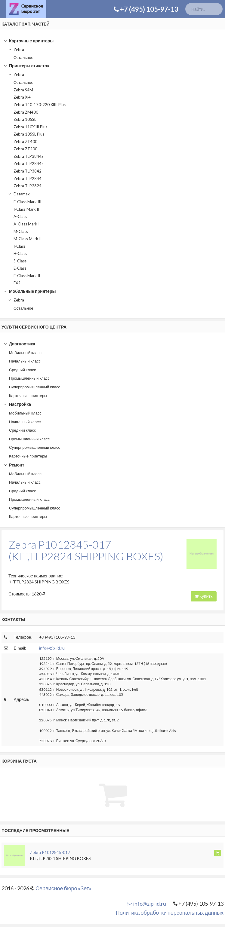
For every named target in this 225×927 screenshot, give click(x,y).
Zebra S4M (23, 89)
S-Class (20, 261)
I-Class (20, 246)
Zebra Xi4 (22, 97)
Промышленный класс (29, 378)
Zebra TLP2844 (28, 178)
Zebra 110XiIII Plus (30, 126)
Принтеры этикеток (26, 65)
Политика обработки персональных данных (169, 912)
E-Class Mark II (27, 275)
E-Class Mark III (27, 201)
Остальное (23, 57)
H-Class (20, 253)
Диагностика (19, 343)
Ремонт (13, 464)
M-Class (21, 231)
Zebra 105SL (25, 119)
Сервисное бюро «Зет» (63, 888)
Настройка (17, 404)
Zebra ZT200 (25, 148)
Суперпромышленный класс (34, 386)
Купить (204, 596)
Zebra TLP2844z (28, 163)
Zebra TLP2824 (28, 185)
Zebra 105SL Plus (29, 134)
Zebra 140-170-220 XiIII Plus (40, 104)
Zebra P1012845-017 (50, 852)
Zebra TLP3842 (28, 171)
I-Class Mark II (26, 209)
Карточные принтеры (28, 40)
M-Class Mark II (28, 238)
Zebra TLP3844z (28, 156)
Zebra (16, 49)
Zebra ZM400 (26, 112)
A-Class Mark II (27, 224)
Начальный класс (25, 361)
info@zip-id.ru (52, 647)
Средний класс (22, 369)
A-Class (20, 216)
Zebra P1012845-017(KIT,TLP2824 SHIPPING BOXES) (85, 550)
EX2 (17, 282)
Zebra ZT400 (25, 141)
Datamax (19, 193)
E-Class (20, 268)
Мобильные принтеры (29, 291)
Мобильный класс (25, 352)
